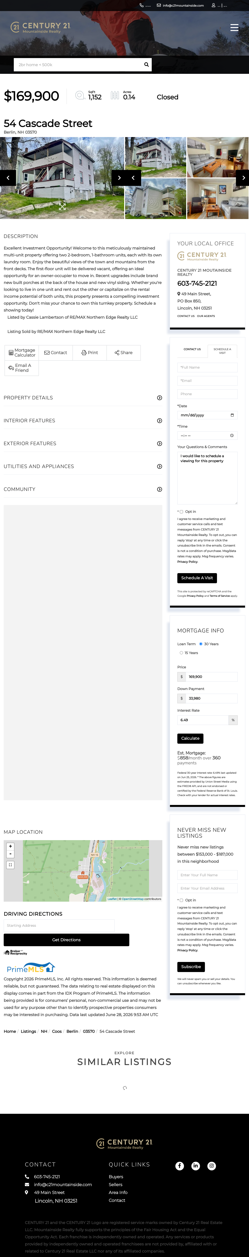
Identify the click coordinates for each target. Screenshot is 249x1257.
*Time (182, 427)
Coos (57, 1017)
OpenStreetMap (133, 899)
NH (44, 1017)
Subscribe (191, 967)
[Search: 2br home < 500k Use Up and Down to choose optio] (77, 64)
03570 (89, 1017)
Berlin (72, 1017)
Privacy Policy (187, 563)
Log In (201, 6)
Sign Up (215, 6)
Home (10, 1017)
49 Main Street (51, 1189)
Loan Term (186, 645)
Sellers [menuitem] (124, 1176)
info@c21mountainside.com (159, 6)
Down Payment (190, 690)
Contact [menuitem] (126, 1194)
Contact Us (186, 316)
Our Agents (206, 316)
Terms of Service (220, 596)
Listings (28, 1017)
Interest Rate (188, 711)
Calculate (190, 739)
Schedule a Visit (222, 352)
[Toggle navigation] (233, 30)
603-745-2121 (117, 6)
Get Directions (139, 926)
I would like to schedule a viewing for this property (207, 479)
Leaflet (112, 899)
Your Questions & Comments (202, 448)
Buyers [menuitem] (124, 1167)
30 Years (208, 645)
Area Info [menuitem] (127, 1185)
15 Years (189, 654)
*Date (182, 407)
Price (181, 668)
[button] (146, 64)
